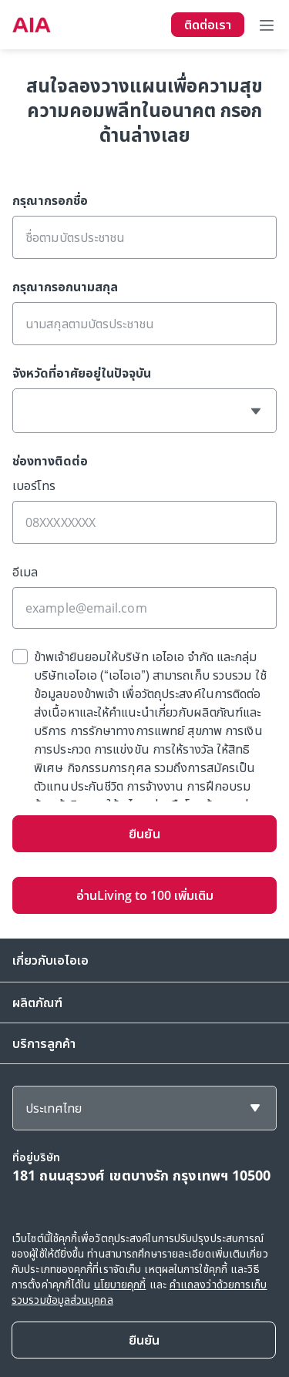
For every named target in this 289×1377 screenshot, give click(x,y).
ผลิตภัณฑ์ (37, 1002)
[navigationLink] (31, 24)
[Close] (144, 1340)
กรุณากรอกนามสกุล (65, 286)
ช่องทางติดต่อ (50, 460)
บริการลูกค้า (44, 1043)
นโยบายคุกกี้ (120, 1284)
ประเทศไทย (53, 1108)
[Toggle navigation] (267, 24)
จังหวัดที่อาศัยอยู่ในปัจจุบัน (81, 372)
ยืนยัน (144, 833)
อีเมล (25, 571)
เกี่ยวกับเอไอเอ (50, 960)
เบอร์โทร (33, 485)
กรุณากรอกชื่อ (50, 200)
